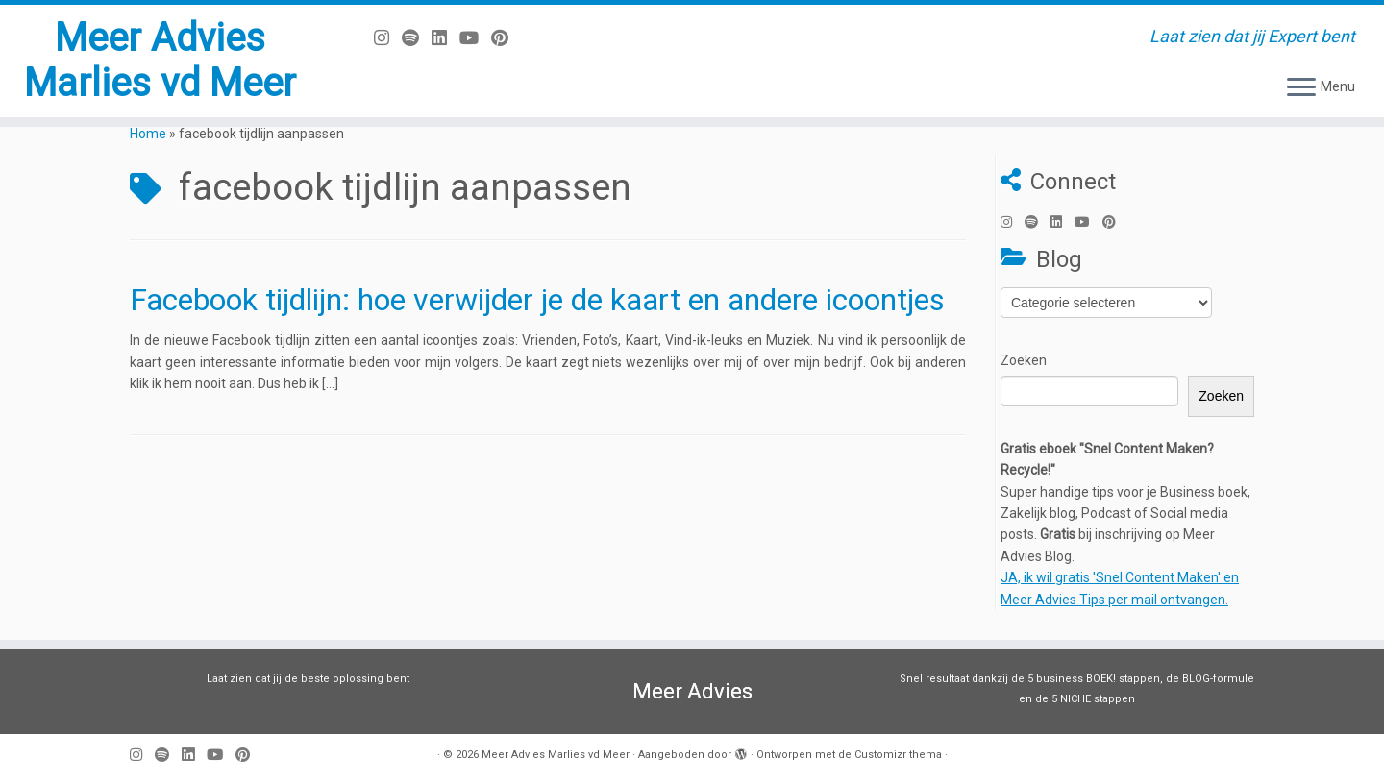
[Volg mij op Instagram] (388, 38)
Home (148, 133)
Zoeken (1024, 360)
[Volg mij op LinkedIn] (445, 38)
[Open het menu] (1301, 88)
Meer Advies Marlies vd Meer (159, 61)
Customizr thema (898, 754)
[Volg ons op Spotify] (417, 38)
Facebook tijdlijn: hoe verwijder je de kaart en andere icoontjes (537, 300)
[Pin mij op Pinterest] (506, 38)
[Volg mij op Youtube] (475, 38)
